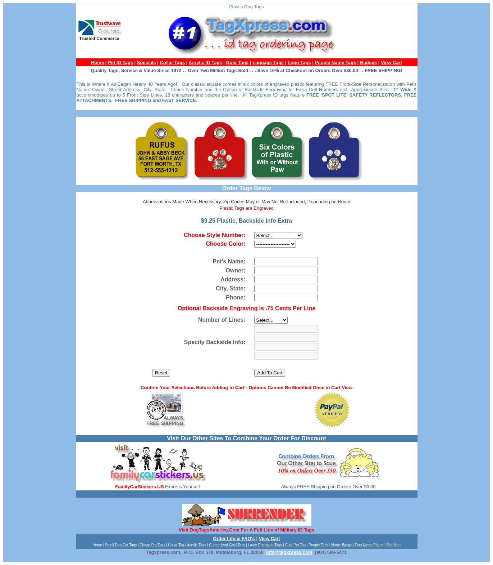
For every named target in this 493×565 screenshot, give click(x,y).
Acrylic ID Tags (205, 62)
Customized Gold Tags (227, 545)
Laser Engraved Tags (265, 545)
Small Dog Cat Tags (121, 545)
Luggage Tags (268, 62)
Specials (146, 62)
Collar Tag (176, 545)
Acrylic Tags (196, 545)
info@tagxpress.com (289, 552)
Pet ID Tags (120, 62)
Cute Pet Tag (295, 545)
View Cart (391, 62)
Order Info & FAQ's (234, 538)
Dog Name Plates (369, 545)
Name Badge (341, 545)
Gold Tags (237, 62)
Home (97, 62)
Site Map (393, 545)
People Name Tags (335, 62)
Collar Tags (172, 62)
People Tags (318, 545)
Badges (368, 62)
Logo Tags (299, 62)
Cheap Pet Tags (152, 545)
